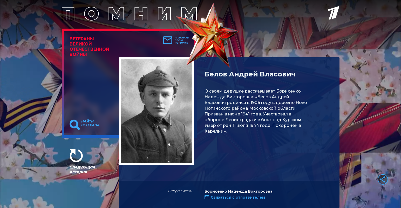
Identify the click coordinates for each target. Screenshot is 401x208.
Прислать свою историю (182, 40)
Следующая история (82, 169)
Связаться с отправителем (238, 197)
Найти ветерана (90, 123)
